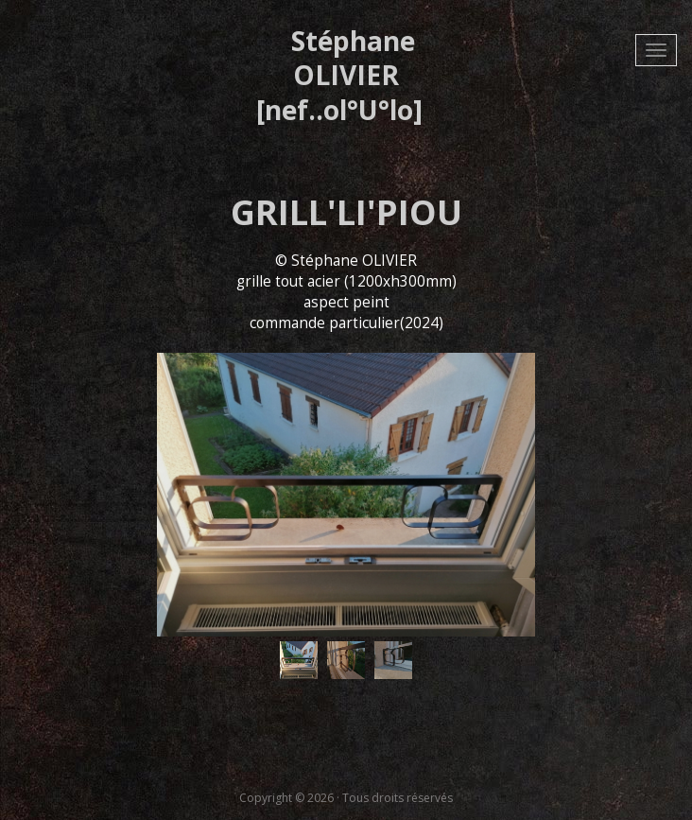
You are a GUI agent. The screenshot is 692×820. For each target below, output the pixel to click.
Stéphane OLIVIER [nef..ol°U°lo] (339, 75)
